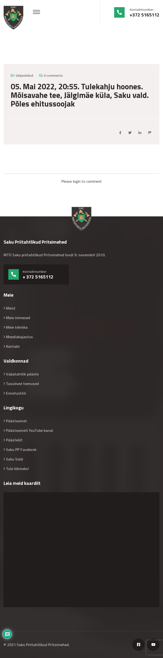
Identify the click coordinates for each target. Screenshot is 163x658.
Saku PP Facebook (21, 449)
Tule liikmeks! (17, 468)
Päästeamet (16, 421)
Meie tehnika (17, 327)
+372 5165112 (144, 15)
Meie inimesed (18, 318)
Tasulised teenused (22, 383)
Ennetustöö (16, 393)
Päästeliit (14, 440)
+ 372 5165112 (38, 277)
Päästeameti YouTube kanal (29, 430)
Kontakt (13, 346)
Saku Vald (14, 459)
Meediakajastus (19, 337)
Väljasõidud (24, 75)
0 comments (53, 75)
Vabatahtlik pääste (22, 374)
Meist (10, 308)
